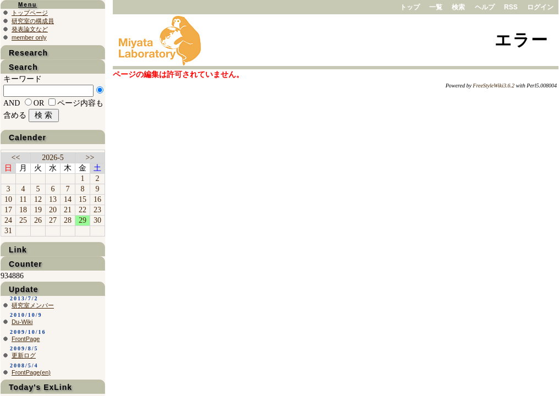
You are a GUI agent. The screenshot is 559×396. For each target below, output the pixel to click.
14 (68, 199)
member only (29, 37)
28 (68, 220)
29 (82, 220)
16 (97, 199)
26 (38, 220)
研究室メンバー (33, 305)
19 (38, 210)
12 (38, 199)
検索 (458, 7)
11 (22, 199)
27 (53, 220)
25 (23, 220)
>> (90, 157)
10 (8, 199)
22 (82, 210)
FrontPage (26, 339)
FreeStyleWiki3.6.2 (493, 85)
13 (53, 199)
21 (68, 210)
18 (23, 210)
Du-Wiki (22, 321)
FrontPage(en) (31, 372)
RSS (511, 7)
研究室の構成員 (33, 21)
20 (53, 210)
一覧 (435, 7)
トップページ (30, 12)
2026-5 (53, 157)
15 (82, 199)
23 (97, 210)
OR (39, 103)
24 (8, 220)
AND (11, 103)
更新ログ (24, 355)
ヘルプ (485, 7)
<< (16, 157)
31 (8, 231)
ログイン (540, 7)
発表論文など (30, 29)
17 (8, 210)
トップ (410, 7)
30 (97, 220)
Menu (27, 5)
